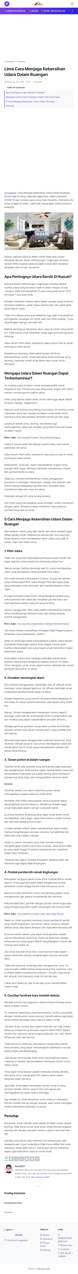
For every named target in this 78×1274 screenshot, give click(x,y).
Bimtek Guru (65, 1245)
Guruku (19, 1235)
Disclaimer (46, 1239)
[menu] (6, 3)
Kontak (44, 1235)
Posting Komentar (13, 1203)
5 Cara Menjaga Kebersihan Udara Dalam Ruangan (30, 101)
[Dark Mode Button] (72, 3)
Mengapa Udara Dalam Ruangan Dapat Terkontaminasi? (33, 97)
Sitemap (45, 1250)
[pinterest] (32, 1159)
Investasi (63, 1249)
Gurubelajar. (10, 192)
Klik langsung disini (40, 1177)
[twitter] (16, 1159)
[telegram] (26, 1159)
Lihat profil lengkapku (16, 1240)
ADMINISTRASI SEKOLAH (65, 1238)
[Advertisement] (39, 37)
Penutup (10, 106)
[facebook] (11, 1159)
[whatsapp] (21, 1159)
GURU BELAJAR (43, 1269)
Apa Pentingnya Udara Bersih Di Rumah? (25, 92)
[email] (37, 1159)
